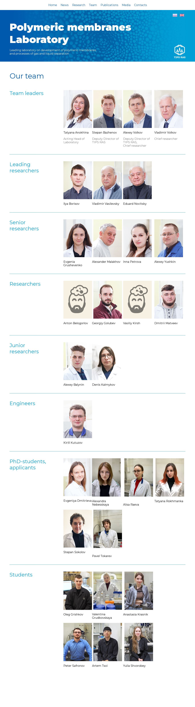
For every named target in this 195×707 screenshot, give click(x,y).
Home (53, 5)
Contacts (140, 5)
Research (78, 5)
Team (93, 5)
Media (126, 5)
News (64, 5)
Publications (109, 5)
